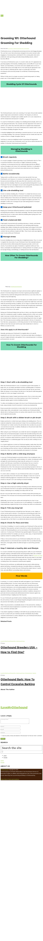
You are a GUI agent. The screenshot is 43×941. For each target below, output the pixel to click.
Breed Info (9, 21)
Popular (5, 757)
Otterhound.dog (5, 770)
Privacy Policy (4, 779)
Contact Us (7, 31)
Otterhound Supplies (10, 29)
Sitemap (6, 33)
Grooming (9, 22)
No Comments (25, 48)
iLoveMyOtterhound (5, 641)
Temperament (10, 25)
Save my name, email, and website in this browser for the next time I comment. (22, 736)
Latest (5, 755)
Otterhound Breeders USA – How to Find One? (19, 650)
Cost (8, 27)
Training (9, 26)
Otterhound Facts (10, 19)
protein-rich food (37, 556)
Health (8, 23)
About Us (7, 30)
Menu (2, 16)
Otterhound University (16, 287)
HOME (5, 18)
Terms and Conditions (13, 779)
